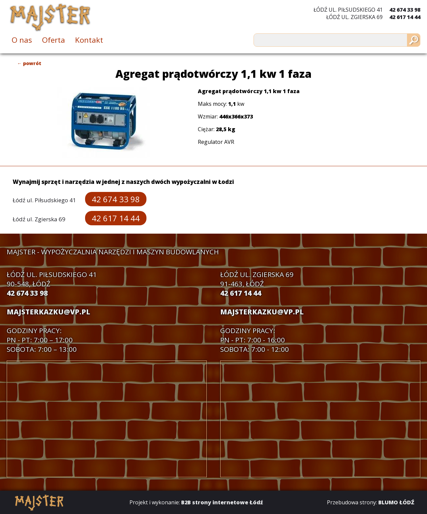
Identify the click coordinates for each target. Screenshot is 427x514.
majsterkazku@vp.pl (48, 311)
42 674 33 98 (404, 9)
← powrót (29, 63)
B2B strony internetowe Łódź (222, 502)
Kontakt (89, 40)
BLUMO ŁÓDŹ (396, 502)
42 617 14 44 (404, 17)
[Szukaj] (413, 40)
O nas (22, 40)
